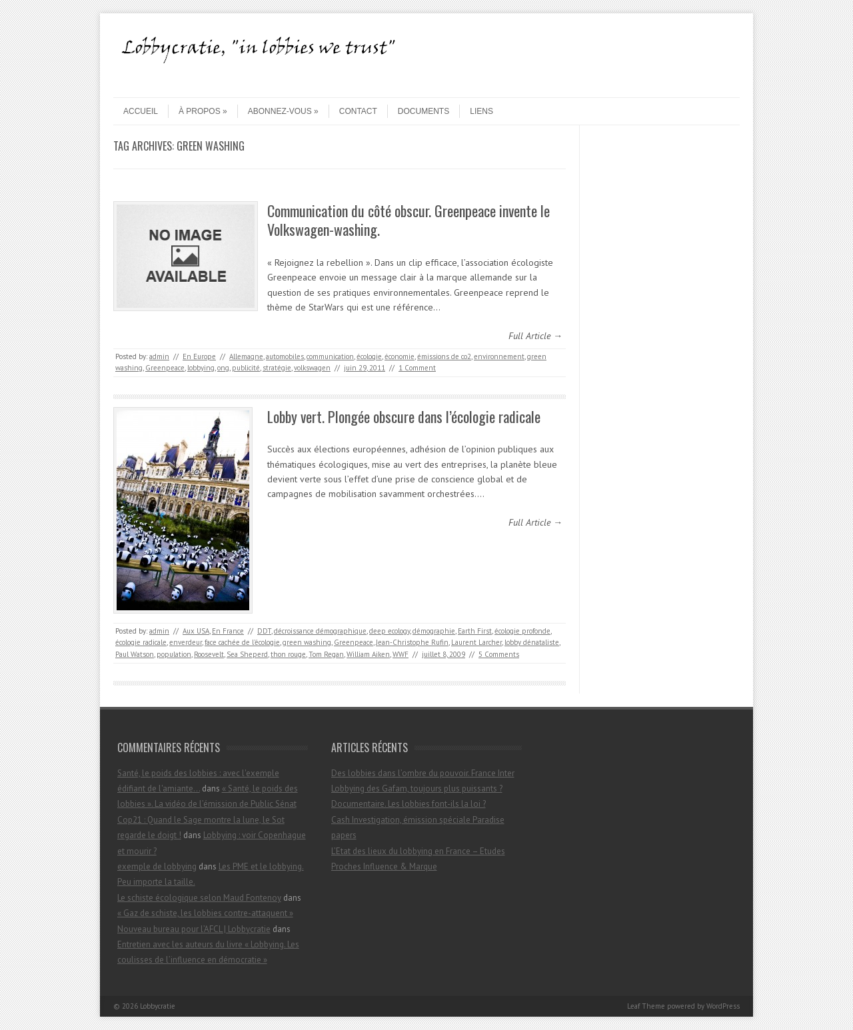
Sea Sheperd (247, 654)
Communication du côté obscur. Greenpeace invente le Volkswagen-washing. (408, 220)
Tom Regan (326, 654)
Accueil (140, 111)
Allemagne (246, 356)
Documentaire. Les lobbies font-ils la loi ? (408, 803)
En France (228, 631)
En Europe (199, 356)
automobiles (285, 356)
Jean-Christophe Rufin (412, 642)
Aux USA (196, 631)
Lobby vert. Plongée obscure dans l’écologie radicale (403, 416)
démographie (434, 631)
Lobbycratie (157, 1006)
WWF (401, 654)
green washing (307, 642)
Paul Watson (134, 654)
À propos (203, 111)
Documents (423, 111)
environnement (499, 356)
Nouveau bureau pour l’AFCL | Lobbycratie (194, 929)
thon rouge (288, 654)
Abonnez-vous (283, 111)
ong (223, 367)
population (174, 654)
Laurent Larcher (476, 642)
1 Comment (417, 367)
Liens (481, 111)
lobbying (201, 367)
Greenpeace (165, 367)
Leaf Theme (646, 1006)
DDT (264, 631)
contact (358, 111)
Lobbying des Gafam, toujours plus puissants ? (416, 788)
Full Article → (535, 336)
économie (400, 356)
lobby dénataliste (531, 642)
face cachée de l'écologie (242, 642)
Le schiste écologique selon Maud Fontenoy (199, 897)
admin (159, 356)
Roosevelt (209, 654)
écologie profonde (522, 631)
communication (330, 356)
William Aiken (368, 654)
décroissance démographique (320, 631)
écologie (369, 356)
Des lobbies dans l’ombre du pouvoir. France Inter (422, 773)
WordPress (723, 1006)
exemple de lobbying (157, 866)
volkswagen (312, 367)
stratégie (277, 367)
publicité (246, 367)
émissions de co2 (444, 356)
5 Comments (498, 654)
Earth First (475, 631)
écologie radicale (141, 642)
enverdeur (185, 642)
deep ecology (389, 631)
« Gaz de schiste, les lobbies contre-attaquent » (205, 913)
